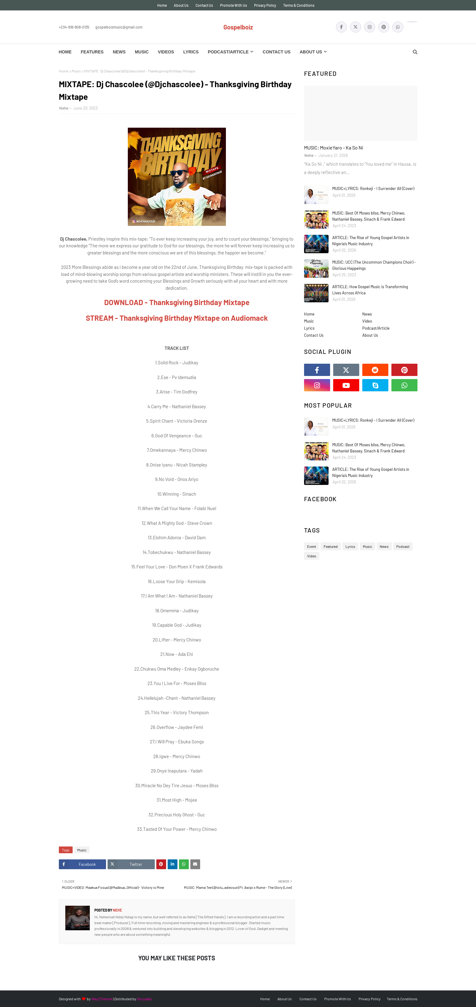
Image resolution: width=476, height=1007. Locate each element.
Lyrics (309, 328)
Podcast (402, 546)
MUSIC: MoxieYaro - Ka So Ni (333, 147)
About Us (181, 5)
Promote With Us (233, 5)
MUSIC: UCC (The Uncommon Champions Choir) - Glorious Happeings (374, 265)
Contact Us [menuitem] (277, 51)
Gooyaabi (144, 999)
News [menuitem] (119, 51)
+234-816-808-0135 (74, 27)
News (367, 314)
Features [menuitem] (92, 51)
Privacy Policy (265, 5)
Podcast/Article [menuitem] (228, 51)
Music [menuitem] (142, 51)
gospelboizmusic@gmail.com (119, 27)
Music (76, 71)
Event (311, 546)
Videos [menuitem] (166, 51)
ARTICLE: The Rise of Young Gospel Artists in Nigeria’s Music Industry (370, 240)
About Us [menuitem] (311, 51)
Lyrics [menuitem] (191, 51)
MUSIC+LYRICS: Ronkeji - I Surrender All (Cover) (373, 188)
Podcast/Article (376, 328)
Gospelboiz (238, 27)
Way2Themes (101, 999)
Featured (331, 546)
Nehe (63, 108)
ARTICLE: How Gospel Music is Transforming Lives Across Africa (370, 289)
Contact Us (204, 5)
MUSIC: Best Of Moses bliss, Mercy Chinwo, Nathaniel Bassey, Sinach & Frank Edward (368, 216)
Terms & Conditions (298, 5)
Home (162, 5)
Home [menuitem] (65, 51)
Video (367, 321)
